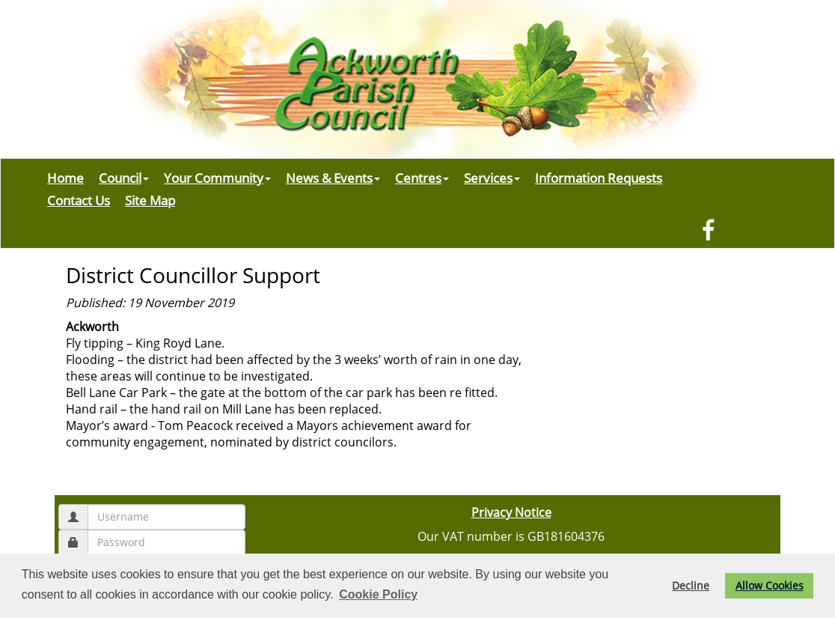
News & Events (333, 178)
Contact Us (78, 200)
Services (492, 178)
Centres (422, 178)
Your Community (217, 178)
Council (124, 178)
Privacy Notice (511, 512)
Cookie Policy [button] (378, 594)
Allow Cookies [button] (769, 585)
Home (65, 178)
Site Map (150, 200)
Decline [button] (690, 585)
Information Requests (598, 178)
